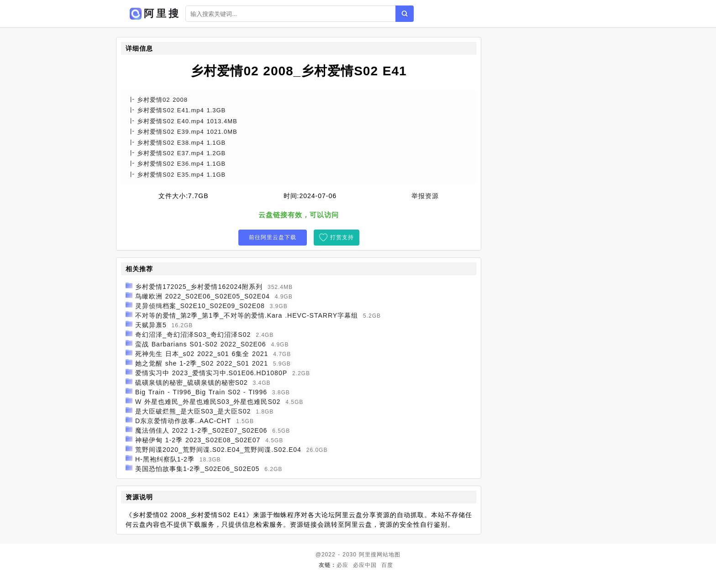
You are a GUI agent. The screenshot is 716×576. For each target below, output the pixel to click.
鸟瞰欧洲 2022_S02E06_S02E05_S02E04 (202, 296)
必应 (342, 565)
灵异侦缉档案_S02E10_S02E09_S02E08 (200, 305)
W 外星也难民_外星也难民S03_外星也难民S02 (208, 401)
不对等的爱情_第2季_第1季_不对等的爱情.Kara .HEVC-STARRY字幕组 (246, 315)
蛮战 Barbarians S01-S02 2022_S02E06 (200, 344)
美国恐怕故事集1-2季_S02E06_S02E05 (197, 468)
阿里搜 (368, 554)
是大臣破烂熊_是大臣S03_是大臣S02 (193, 411)
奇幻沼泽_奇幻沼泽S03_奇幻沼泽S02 (193, 334)
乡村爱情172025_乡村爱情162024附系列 (199, 286)
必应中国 (365, 565)
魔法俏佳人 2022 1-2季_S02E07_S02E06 (201, 430)
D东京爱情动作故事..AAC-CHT (183, 420)
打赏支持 (342, 237)
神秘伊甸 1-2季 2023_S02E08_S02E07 (197, 440)
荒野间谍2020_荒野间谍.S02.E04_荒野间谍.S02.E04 (218, 449)
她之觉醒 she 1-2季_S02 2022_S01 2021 (201, 363)
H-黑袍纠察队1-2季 (165, 459)
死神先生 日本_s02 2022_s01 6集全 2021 (201, 353)
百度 (387, 565)
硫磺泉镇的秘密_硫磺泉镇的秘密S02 (191, 382)
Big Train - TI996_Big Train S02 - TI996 (201, 392)
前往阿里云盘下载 (272, 237)
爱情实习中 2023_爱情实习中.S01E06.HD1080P (211, 373)
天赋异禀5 (151, 325)
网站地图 (388, 554)
